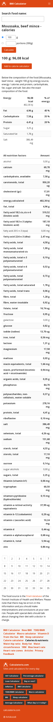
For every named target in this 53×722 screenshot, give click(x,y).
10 (19, 566)
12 (34, 566)
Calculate (9, 49)
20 (41, 573)
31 (19, 588)
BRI (22, 637)
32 (26, 588)
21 (48, 573)
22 (5, 580)
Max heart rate (36, 647)
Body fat (27, 643)
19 (34, 573)
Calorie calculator (13, 640)
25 (26, 580)
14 (48, 566)
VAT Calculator (12, 676)
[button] (49, 3)
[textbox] (23, 19)
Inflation (9, 686)
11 (26, 566)
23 (12, 580)
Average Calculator (14, 703)
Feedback (8, 654)
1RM (24, 647)
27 (41, 580)
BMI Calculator (18, 3)
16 (12, 573)
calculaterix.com (11, 710)
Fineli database (34, 596)
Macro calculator (26, 633)
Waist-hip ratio (11, 643)
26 (34, 580)
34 (41, 588)
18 (26, 573)
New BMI (27, 630)
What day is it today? (36, 703)
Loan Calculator (12, 681)
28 (48, 580)
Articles (28, 650)
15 (5, 573)
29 (5, 588)
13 (41, 566)
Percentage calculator (33, 676)
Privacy (39, 650)
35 (48, 588)
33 (34, 588)
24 (19, 580)
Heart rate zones (13, 650)
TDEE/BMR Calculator (14, 692)
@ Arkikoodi (9, 716)
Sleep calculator (34, 637)
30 (12, 588)
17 (19, 573)
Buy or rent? (29, 681)
